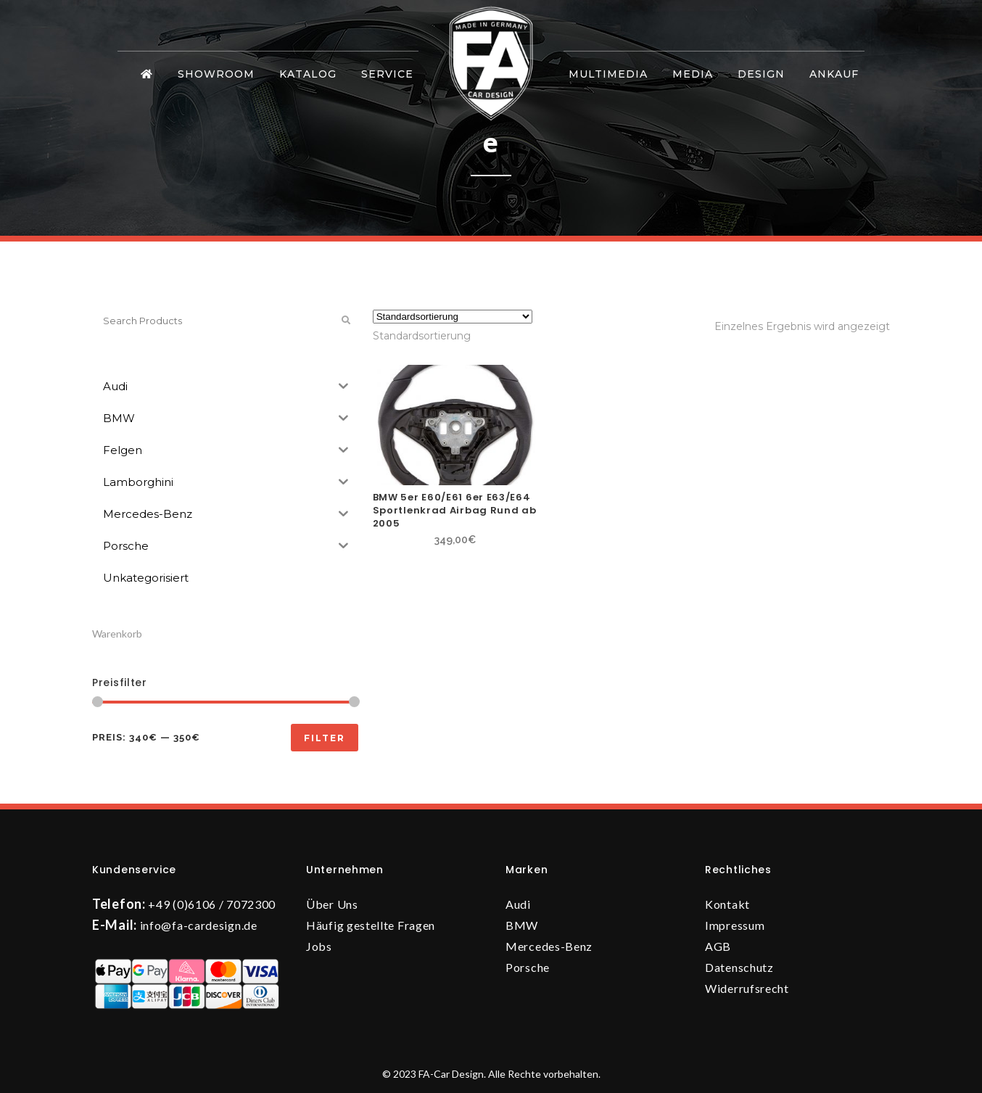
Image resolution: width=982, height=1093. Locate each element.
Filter (324, 738)
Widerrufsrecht (747, 988)
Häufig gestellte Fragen (370, 925)
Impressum (734, 925)
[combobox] (422, 335)
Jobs (319, 946)
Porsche (528, 967)
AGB (718, 946)
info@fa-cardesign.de (198, 925)
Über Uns (332, 904)
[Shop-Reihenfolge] (452, 316)
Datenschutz (739, 967)
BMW (522, 925)
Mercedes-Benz (549, 946)
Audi (518, 904)
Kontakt (727, 904)
